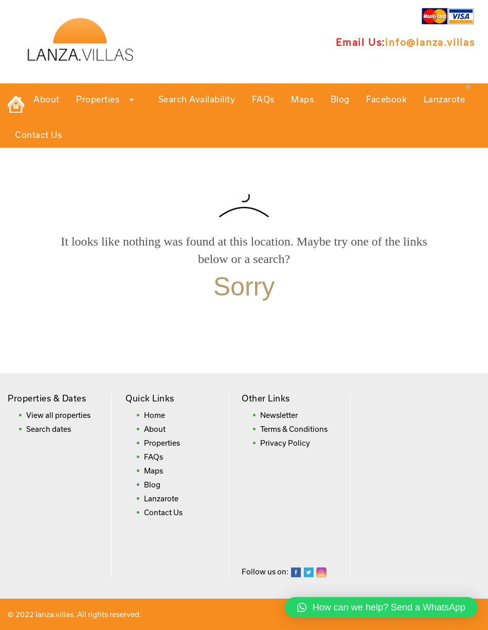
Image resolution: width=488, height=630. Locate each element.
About (46, 99)
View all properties (58, 415)
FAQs (263, 99)
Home (154, 415)
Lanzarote (444, 99)
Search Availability (197, 99)
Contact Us (38, 134)
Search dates (48, 429)
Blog (340, 99)
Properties (108, 100)
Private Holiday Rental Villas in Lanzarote (16, 104)
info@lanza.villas (430, 42)
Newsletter (279, 415)
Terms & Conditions (294, 429)
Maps (302, 99)
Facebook (386, 99)
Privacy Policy (285, 443)
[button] (381, 607)
